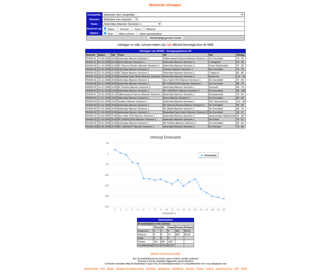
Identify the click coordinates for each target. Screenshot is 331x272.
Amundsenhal (216, 94)
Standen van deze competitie (165, 253)
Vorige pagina (91, 268)
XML (236, 268)
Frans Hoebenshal (218, 65)
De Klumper (215, 126)
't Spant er (214, 72)
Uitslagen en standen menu (130, 268)
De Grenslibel (216, 58)
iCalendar (151, 268)
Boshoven (214, 76)
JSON (244, 268)
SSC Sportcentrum (218, 101)
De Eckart (214, 119)
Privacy (200, 268)
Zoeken (210, 268)
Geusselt (213, 87)
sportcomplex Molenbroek (222, 115)
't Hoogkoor (215, 62)
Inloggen (190, 268)
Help (102, 268)
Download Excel (224, 268)
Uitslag (110, 268)
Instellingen (178, 268)
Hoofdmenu (164, 268)
